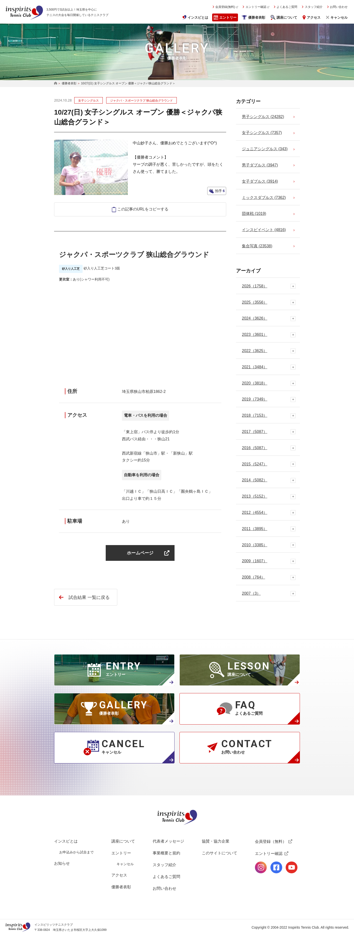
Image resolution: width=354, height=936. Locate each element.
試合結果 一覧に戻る (89, 597)
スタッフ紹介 (314, 7)
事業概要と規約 (166, 853)
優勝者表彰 (256, 17)
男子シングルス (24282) (263, 117)
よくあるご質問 (287, 7)
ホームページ (140, 552)
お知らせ (62, 863)
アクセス (314, 17)
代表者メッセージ (168, 841)
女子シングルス (88, 100)
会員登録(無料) (225, 7)
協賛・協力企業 (215, 841)
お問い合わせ (339, 7)
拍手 (219, 191)
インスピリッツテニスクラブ (24, 12)
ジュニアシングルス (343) (265, 149)
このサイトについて (219, 853)
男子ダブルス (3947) (260, 165)
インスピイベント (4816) (264, 230)
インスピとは (198, 17)
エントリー (227, 17)
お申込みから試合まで (76, 852)
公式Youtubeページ (291, 867)
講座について (287, 17)
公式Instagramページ (261, 867)
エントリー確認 (256, 7)
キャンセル (339, 17)
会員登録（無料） (270, 841)
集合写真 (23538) (257, 246)
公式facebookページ (276, 867)
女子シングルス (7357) (262, 133)
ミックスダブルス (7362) (264, 197)
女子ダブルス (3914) (260, 181)
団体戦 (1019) (254, 213)
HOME (55, 83)
